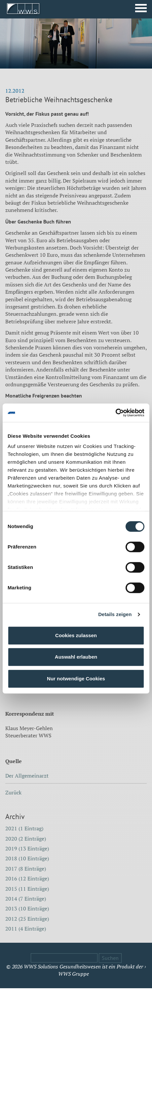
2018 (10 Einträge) (27, 858)
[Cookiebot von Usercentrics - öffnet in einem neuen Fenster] (115, 412)
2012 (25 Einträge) (27, 918)
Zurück (13, 792)
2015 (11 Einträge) (27, 888)
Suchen (110, 958)
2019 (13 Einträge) (27, 848)
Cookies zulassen (76, 635)
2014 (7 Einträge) (25, 898)
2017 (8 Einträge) (25, 868)
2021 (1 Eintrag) (24, 828)
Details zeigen (115, 614)
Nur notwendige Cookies (76, 678)
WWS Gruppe (73, 973)
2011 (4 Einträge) (25, 928)
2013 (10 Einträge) (27, 908)
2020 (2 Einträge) (25, 838)
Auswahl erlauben (76, 657)
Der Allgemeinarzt (27, 775)
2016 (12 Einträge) (27, 878)
